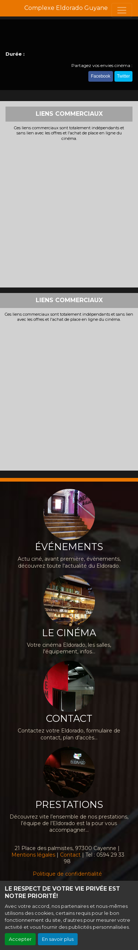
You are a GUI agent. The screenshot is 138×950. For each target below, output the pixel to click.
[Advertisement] (69, 213)
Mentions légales (33, 854)
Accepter (20, 939)
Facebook (100, 76)
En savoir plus (58, 939)
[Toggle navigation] (122, 10)
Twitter (123, 76)
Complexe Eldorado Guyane (66, 7)
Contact (70, 854)
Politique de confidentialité (67, 874)
